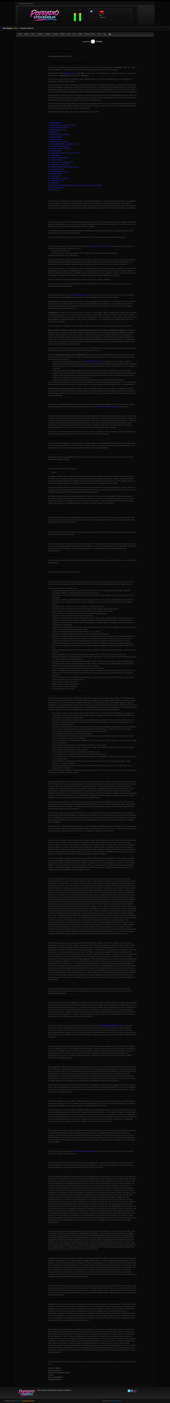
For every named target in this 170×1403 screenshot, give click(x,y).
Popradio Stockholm (115, 1401)
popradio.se (18, 1401)
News (68, 34)
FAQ (74, 34)
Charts (26, 34)
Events (62, 34)
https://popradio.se (70, 73)
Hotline (55, 34)
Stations (39, 34)
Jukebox (47, 34)
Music (33, 34)
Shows (80, 34)
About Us (60, 1390)
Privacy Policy (52, 1390)
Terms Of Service (42, 1390)
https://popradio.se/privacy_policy (111, 1025)
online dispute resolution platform (86, 1151)
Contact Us (68, 1390)
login (99, 34)
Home (19, 34)
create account (90, 34)
